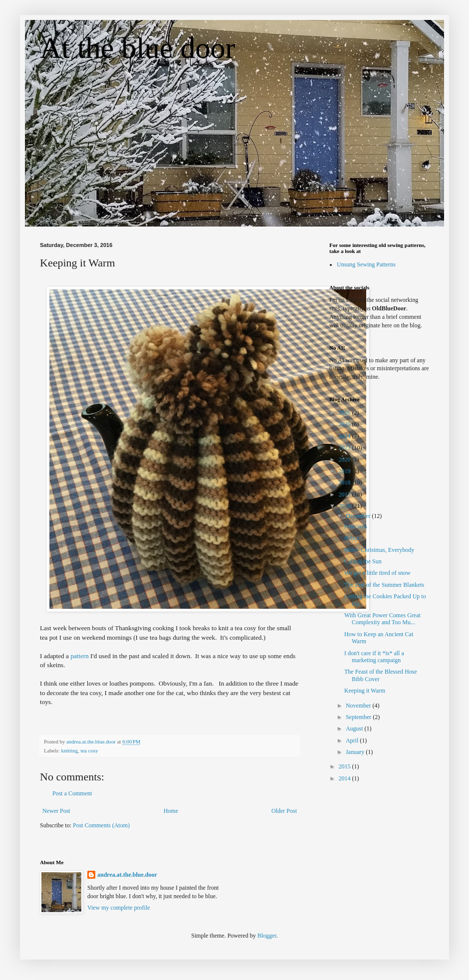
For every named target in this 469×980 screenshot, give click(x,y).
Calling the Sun (363, 561)
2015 (345, 766)
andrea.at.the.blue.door (127, 874)
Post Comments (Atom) (101, 825)
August (355, 728)
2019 (345, 471)
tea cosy (89, 750)
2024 (345, 436)
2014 (345, 778)
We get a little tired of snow (377, 572)
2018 (345, 482)
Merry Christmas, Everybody (379, 549)
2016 (345, 505)
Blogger (266, 935)
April (353, 740)
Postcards (355, 526)
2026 (345, 412)
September (359, 717)
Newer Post (56, 810)
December (359, 515)
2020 (345, 459)
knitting (69, 750)
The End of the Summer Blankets (384, 584)
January (356, 751)
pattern (79, 656)
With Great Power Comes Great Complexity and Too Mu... (382, 619)
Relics (351, 537)
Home (171, 810)
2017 (345, 494)
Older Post (284, 810)
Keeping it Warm (364, 690)
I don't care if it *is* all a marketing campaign (374, 657)
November (359, 705)
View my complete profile (118, 907)
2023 (345, 447)
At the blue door (137, 47)
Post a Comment (72, 793)
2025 (345, 424)
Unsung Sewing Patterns (366, 264)
